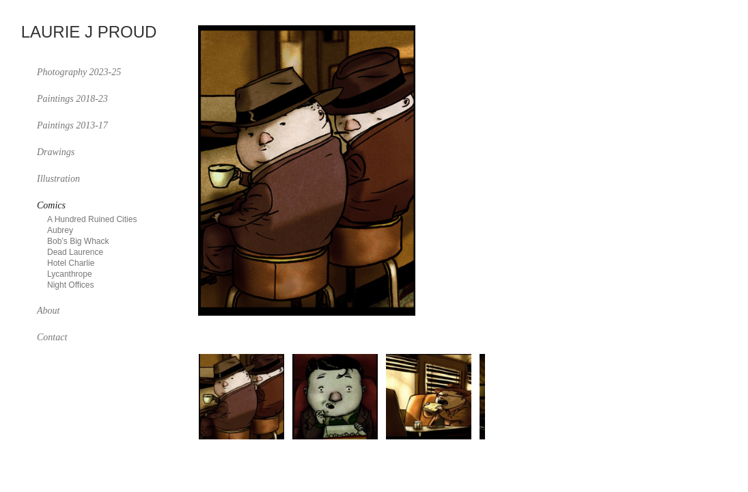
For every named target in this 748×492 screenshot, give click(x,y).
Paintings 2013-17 (72, 125)
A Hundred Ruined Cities (92, 219)
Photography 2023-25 (79, 72)
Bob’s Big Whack (78, 241)
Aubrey (60, 230)
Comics (51, 205)
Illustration (58, 179)
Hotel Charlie (70, 263)
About (48, 310)
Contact (52, 337)
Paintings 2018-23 (72, 99)
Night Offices (70, 285)
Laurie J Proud (89, 32)
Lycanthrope (69, 274)
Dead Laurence (75, 252)
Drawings (55, 152)
